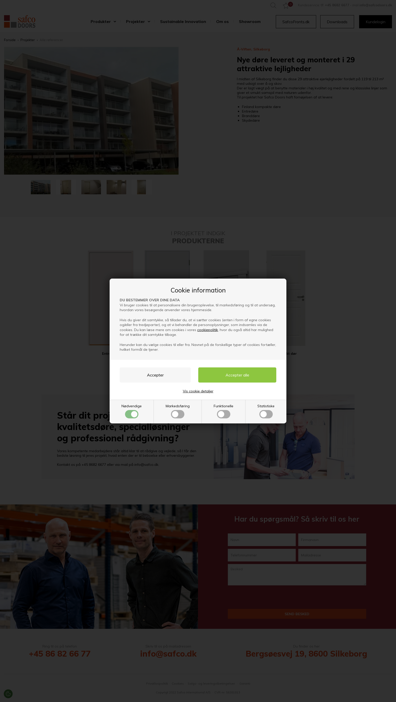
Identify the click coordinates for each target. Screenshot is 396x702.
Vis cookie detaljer (198, 391)
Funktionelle (223, 411)
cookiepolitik (207, 330)
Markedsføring (178, 411)
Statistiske (266, 411)
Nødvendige (131, 411)
